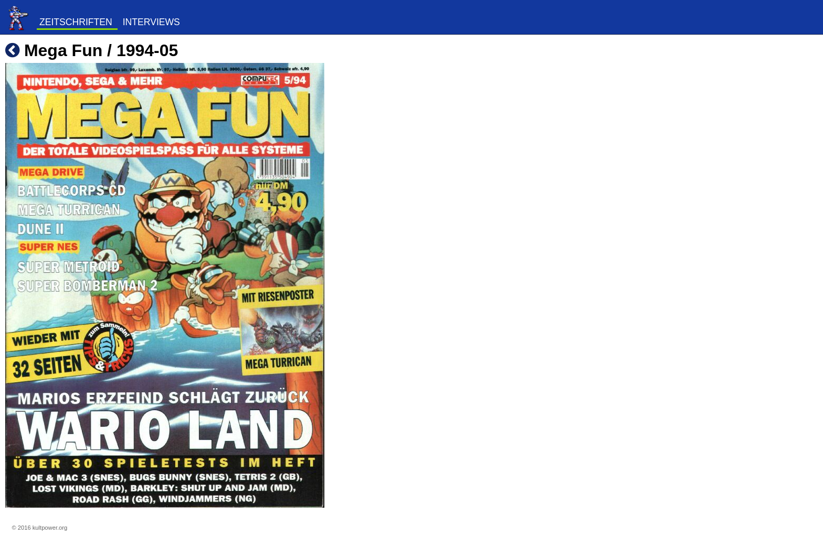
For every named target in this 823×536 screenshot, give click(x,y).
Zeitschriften (75, 22)
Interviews (151, 22)
